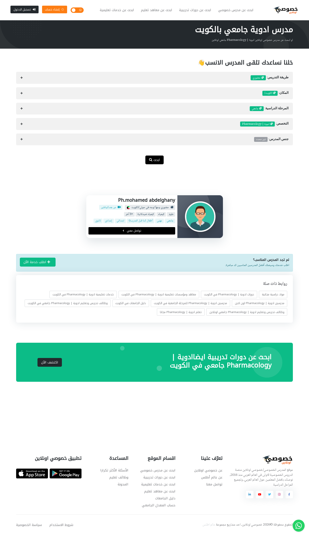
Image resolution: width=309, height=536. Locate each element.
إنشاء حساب (54, 9)
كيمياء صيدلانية (145, 215)
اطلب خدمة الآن (37, 263)
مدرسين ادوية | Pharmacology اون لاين (259, 304)
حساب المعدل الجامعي (158, 506)
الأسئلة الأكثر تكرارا (114, 471)
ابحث (154, 161)
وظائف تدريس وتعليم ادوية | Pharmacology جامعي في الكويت (68, 304)
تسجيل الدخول (25, 9)
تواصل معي (131, 231)
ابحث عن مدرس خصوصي (236, 10)
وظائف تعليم (118, 478)
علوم (171, 215)
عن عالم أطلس (211, 478)
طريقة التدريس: (270, 78)
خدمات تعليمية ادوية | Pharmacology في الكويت (83, 295)
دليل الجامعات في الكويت (130, 304)
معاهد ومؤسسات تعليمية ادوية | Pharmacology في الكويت (158, 295)
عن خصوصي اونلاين (208, 471)
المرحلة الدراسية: (269, 109)
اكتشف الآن (49, 363)
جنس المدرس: (271, 140)
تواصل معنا (214, 485)
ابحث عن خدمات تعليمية (117, 10)
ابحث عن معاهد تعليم (157, 10)
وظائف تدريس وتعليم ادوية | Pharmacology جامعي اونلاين (246, 312)
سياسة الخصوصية (29, 525)
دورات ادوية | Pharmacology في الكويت (229, 295)
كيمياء (161, 215)
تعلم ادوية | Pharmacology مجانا (181, 312)
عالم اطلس (208, 525)
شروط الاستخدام (61, 525)
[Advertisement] (151, 183)
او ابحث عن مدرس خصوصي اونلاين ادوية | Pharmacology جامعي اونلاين (252, 40)
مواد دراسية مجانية (273, 295)
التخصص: (264, 125)
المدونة (123, 485)
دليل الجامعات (165, 499)
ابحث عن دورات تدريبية (196, 10)
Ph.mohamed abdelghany (146, 201)
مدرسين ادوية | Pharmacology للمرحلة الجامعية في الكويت (190, 304)
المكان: (275, 94)
